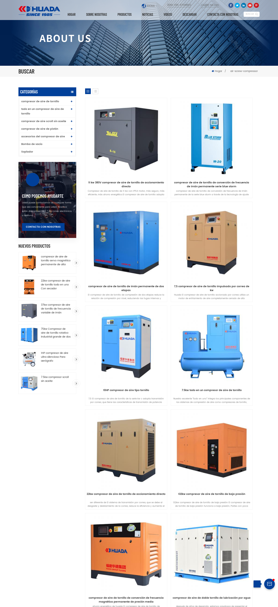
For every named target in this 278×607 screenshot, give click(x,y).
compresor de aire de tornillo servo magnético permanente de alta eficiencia (56, 260)
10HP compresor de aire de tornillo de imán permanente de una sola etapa (170, 542)
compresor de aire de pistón (39, 129)
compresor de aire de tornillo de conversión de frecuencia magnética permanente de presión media (231, 314)
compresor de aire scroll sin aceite (43, 121)
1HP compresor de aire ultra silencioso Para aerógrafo (54, 357)
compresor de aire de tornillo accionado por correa (111, 572)
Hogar (72, 14)
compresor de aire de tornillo (40, 101)
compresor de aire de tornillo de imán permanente (113, 533)
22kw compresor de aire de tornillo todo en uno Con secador (55, 285)
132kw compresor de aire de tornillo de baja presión (172, 314)
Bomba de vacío (31, 144)
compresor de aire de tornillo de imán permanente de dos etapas (231, 158)
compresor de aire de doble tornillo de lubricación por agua (113, 391)
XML (257, 601)
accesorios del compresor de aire (43, 136)
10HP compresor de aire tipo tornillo (172, 234)
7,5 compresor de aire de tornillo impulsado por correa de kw (113, 236)
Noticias (147, 14)
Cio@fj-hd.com (210, 5)
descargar (190, 14)
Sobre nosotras (96, 14)
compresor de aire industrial (110, 558)
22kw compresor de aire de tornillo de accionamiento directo (113, 314)
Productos (125, 14)
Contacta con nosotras (222, 14)
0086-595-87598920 (179, 5)
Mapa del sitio (245, 601)
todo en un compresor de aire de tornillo (42, 111)
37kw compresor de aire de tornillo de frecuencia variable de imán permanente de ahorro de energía (56, 309)
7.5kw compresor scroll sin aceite (55, 379)
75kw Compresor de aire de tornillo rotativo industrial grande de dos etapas (56, 333)
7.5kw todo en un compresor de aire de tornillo (232, 236)
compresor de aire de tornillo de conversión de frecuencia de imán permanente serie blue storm (172, 158)
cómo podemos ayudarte (42, 196)
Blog (210, 436)
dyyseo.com (156, 601)
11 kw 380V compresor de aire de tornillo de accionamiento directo (113, 158)
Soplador (27, 152)
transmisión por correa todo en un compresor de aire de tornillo (172, 391)
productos (65, 436)
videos (168, 14)
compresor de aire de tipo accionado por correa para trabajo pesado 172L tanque (169, 569)
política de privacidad (139, 442)
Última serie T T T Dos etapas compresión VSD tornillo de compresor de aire (163, 529)
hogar (36, 436)
